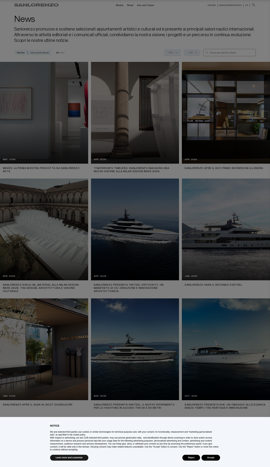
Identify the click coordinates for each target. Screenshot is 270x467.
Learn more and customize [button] (69, 457)
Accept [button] (210, 457)
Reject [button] (191, 457)
